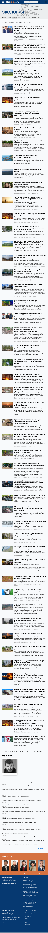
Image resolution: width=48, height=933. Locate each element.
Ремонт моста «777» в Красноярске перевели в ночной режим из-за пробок (18, 818)
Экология (32, 39)
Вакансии (27, 918)
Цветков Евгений (9, 774)
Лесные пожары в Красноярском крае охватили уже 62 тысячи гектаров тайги (28, 375)
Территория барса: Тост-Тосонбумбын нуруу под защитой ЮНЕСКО (30, 577)
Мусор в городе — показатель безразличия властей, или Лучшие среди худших (29, 44)
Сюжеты (9, 17)
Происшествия (17, 108)
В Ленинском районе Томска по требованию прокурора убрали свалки (29, 270)
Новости (34, 17)
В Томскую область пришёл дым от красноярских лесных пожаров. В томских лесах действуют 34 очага (29, 228)
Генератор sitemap (29, 930)
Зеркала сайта (28, 926)
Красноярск (27, 108)
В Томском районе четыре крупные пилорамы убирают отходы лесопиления (28, 346)
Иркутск (33, 164)
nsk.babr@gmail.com (31, 898)
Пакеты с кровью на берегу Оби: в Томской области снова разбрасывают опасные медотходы (29, 561)
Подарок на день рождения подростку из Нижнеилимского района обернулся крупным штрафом (23, 789)
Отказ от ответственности (30, 910)
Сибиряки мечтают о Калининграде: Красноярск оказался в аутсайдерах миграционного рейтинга (23, 840)
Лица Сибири (7, 756)
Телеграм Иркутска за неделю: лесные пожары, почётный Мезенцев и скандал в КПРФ (28, 591)
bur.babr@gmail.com (31, 881)
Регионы (4, 17)
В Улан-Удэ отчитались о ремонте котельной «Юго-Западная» (15, 807)
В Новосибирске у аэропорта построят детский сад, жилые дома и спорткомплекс (20, 844)
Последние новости (7, 778)
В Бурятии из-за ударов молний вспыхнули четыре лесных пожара (29, 661)
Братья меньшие (21, 193)
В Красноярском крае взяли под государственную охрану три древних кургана (19, 822)
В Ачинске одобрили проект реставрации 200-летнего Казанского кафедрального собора (21, 829)
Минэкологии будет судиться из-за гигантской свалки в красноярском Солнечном (26, 113)
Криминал (23, 39)
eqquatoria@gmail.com (11, 914)
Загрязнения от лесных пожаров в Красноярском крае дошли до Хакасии (27, 301)
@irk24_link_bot (31, 885)
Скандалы (28, 39)
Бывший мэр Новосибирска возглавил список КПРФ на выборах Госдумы (18, 782)
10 (24, 751)
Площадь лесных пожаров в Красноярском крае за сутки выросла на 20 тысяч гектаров (30, 214)
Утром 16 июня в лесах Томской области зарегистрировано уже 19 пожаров (28, 534)
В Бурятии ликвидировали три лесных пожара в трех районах (28, 451)
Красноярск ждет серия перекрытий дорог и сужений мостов (15, 833)
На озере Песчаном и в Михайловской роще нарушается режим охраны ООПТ (29, 435)
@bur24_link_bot (31, 880)
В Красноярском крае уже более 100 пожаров (12, 814)
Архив (39, 17)
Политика (32, 53)
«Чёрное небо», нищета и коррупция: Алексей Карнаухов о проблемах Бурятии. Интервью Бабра (29, 482)
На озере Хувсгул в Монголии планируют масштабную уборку (15, 803)
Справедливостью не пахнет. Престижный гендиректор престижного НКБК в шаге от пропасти (29, 28)
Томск (36, 53)
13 (31, 751)
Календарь (27, 924)
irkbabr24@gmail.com (32, 887)
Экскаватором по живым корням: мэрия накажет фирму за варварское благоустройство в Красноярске (28, 329)
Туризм (24, 164)
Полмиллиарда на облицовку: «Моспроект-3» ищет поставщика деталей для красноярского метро (23, 811)
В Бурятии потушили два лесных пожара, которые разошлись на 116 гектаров (29, 242)
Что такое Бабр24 (28, 916)
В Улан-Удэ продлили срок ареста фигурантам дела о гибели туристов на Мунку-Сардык (21, 800)
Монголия (20, 93)
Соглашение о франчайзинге (31, 913)
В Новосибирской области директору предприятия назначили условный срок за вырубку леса (29, 508)
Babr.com (12, 2)
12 (29, 751)
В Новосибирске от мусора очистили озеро (29, 495)
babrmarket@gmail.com (11, 919)
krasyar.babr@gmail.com (32, 892)
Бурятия (30, 66)
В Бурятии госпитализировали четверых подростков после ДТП (16, 785)
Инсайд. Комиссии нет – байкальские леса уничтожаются (14, 793)
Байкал (33, 66)
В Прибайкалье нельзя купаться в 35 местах (30, 736)
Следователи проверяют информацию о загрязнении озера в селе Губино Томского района (29, 361)
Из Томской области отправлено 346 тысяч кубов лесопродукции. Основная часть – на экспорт (29, 691)
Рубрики (15, 17)
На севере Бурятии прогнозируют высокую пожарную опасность (16, 796)
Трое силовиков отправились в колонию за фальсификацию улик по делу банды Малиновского (22, 836)
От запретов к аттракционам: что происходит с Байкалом (25, 156)
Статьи (29, 17)
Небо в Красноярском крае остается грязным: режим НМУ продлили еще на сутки (28, 198)
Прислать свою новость (28, 906)
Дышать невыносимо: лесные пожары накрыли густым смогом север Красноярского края (27, 620)
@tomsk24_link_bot (32, 902)
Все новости (41, 848)
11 (27, 751)
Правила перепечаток (30, 912)
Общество (24, 584)
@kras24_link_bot (31, 891)
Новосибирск (37, 39)
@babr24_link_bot (10, 879)
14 (34, 751)
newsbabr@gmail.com (11, 880)
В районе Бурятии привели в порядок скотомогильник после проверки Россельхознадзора (27, 421)
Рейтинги (24, 17)
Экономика (16, 66)
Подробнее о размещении (8, 922)
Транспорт (16, 296)
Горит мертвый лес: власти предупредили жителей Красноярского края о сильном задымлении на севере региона (29, 721)
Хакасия (32, 309)
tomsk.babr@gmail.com (32, 903)
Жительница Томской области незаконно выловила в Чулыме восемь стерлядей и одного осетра (29, 389)
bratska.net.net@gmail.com (12, 885)
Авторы (19, 17)
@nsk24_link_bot (31, 896)
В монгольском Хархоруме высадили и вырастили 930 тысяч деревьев (28, 314)
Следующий (39, 751)
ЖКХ (14, 280)
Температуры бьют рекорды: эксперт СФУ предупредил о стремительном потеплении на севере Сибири (29, 404)
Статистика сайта (28, 920)
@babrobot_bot (9, 913)
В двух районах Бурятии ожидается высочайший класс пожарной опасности (28, 674)
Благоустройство (17, 341)
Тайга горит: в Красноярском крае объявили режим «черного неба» (30, 522)
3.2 (9, 930)
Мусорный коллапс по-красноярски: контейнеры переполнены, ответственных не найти (29, 465)
